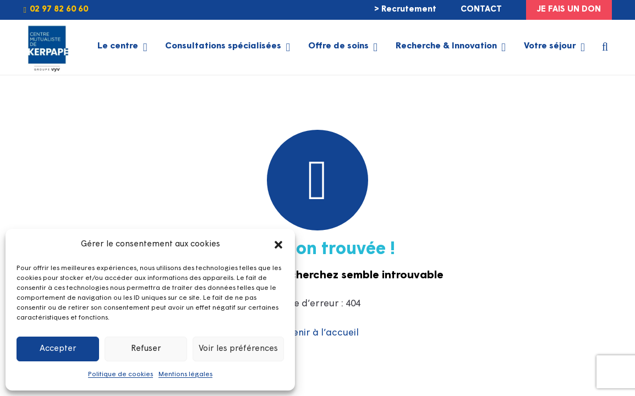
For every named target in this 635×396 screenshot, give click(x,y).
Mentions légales (185, 374)
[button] (278, 244)
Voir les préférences (238, 349)
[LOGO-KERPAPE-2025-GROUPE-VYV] (47, 47)
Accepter (58, 349)
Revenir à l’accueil (318, 333)
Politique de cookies (120, 374)
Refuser (146, 349)
